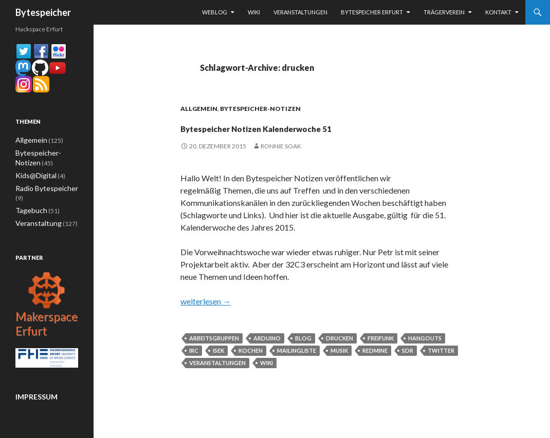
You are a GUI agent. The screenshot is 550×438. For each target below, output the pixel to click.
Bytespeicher (43, 12)
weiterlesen (205, 320)
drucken (339, 356)
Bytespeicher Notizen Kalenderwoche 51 (321, 135)
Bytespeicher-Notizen (260, 108)
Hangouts (425, 356)
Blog (303, 356)
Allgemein (198, 108)
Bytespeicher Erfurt (372, 12)
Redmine (375, 369)
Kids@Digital (32, 174)
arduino (267, 356)
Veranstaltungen (300, 12)
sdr (407, 369)
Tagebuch (28, 198)
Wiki (254, 12)
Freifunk (381, 356)
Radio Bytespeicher (42, 186)
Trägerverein (444, 12)
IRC (193, 369)
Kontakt (498, 12)
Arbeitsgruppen (214, 356)
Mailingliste (296, 369)
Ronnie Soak (281, 164)
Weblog (214, 12)
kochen (251, 369)
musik (339, 369)
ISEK (218, 369)
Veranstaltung (34, 211)
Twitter (441, 369)
